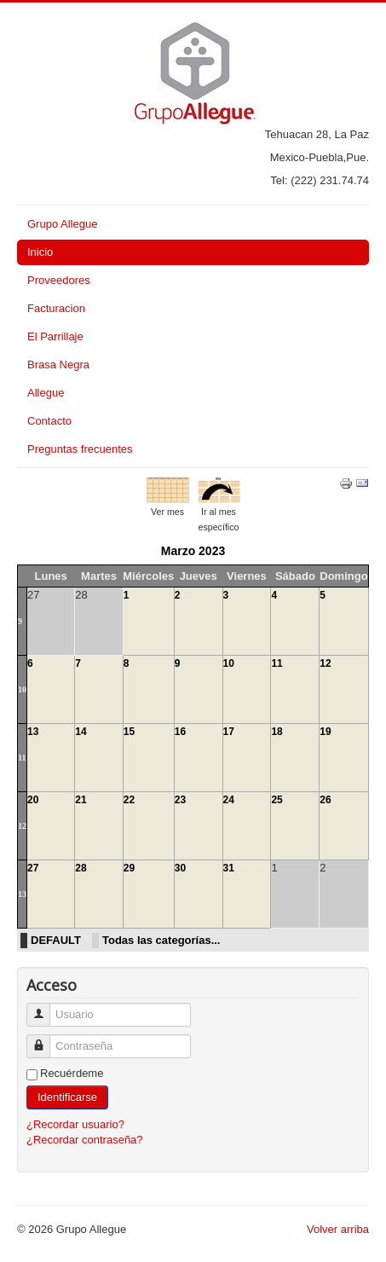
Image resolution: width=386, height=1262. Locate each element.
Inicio (40, 252)
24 (228, 800)
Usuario (44, 1007)
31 (228, 868)
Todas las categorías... (161, 940)
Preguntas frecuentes (80, 449)
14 (80, 732)
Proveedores (58, 280)
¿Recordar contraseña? (84, 1139)
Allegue (45, 392)
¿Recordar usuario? (75, 1124)
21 (80, 800)
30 (180, 868)
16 (180, 732)
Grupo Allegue (62, 223)
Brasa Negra (58, 364)
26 (325, 800)
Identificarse (67, 1097)
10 (22, 689)
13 (32, 732)
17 (228, 732)
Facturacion (56, 308)
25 (276, 800)
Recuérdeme (71, 1073)
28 (80, 868)
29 (129, 868)
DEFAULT (56, 940)
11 (276, 663)
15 (129, 732)
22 (129, 800)
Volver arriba (338, 1229)
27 (32, 868)
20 (32, 800)
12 (325, 663)
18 (276, 732)
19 (325, 732)
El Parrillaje (55, 336)
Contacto (49, 420)
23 (180, 800)
